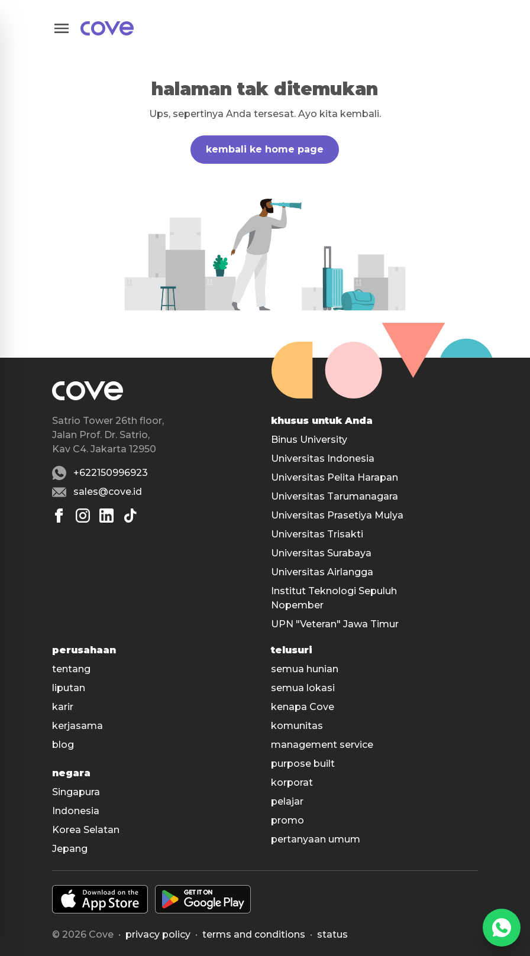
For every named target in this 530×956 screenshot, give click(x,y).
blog (63, 744)
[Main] (107, 28)
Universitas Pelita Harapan (334, 477)
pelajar (287, 801)
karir (62, 706)
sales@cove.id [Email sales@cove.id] (107, 491)
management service (322, 744)
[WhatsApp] (502, 928)
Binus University (309, 439)
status (332, 934)
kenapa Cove (302, 706)
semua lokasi (303, 687)
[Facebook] (59, 515)
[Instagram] (83, 515)
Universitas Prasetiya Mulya (337, 515)
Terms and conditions (253, 934)
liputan (68, 687)
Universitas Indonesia (322, 458)
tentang (71, 669)
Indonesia (75, 810)
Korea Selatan (85, 829)
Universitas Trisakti (317, 534)
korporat (292, 782)
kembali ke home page (265, 149)
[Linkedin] (106, 515)
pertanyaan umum (315, 839)
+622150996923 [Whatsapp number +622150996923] (110, 472)
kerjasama (77, 725)
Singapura (76, 792)
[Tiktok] (130, 515)
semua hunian (304, 669)
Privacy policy (157, 934)
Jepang (70, 848)
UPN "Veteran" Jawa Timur (335, 624)
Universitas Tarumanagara (334, 496)
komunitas (297, 725)
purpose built (303, 763)
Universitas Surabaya (321, 553)
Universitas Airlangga (322, 572)
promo (287, 820)
